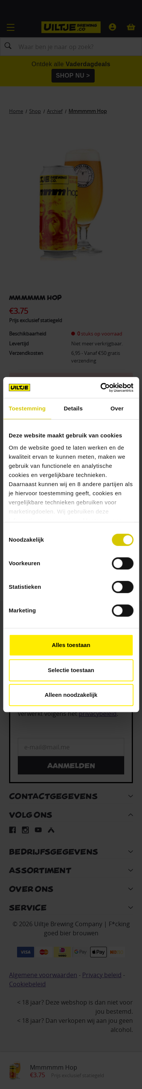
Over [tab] (117, 408)
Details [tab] (73, 408)
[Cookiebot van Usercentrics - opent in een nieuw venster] (101, 388)
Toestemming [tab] (27, 408)
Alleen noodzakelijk (71, 695)
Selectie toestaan (71, 670)
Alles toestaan (71, 645)
